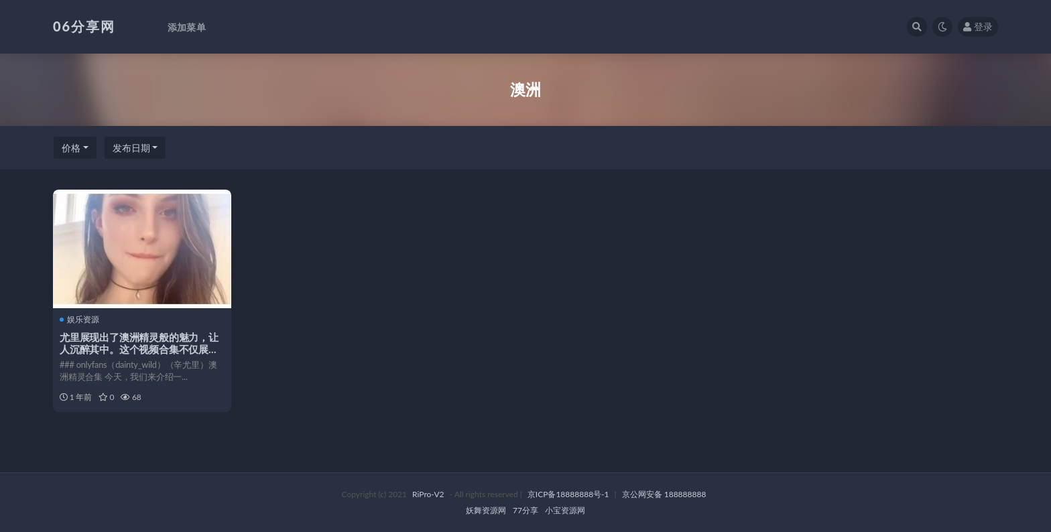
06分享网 (84, 26)
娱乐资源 (79, 319)
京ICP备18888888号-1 (568, 494)
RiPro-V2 (428, 494)
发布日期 (131, 147)
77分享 (525, 510)
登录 (978, 26)
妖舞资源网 (486, 510)
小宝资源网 (565, 510)
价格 (71, 147)
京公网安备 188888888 (664, 494)
